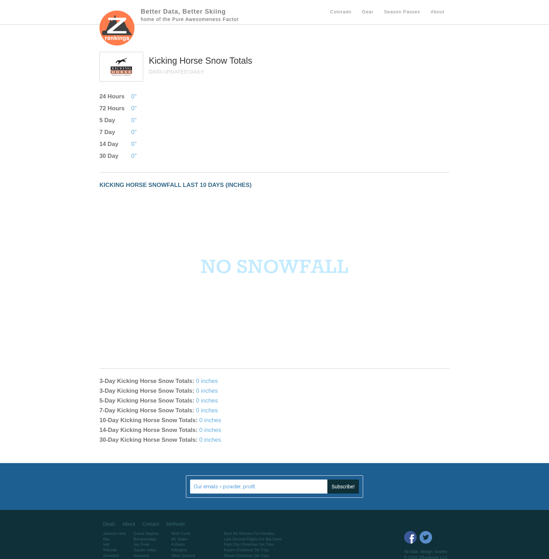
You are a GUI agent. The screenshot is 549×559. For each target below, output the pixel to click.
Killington (179, 550)
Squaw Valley (145, 550)
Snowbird (111, 555)
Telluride (110, 550)
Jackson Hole (114, 533)
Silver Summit (183, 555)
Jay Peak (141, 544)
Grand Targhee (146, 533)
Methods (175, 524)
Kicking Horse (177, 60)
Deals (109, 524)
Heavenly (141, 555)
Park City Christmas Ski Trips (249, 544)
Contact (150, 524)
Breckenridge (144, 539)
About (129, 524)
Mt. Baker (179, 539)
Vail (106, 544)
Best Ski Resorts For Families (249, 533)
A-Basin (178, 544)
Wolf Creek (180, 533)
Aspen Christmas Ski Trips (246, 550)
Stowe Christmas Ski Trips (246, 555)
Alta (106, 539)
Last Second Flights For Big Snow (253, 539)
